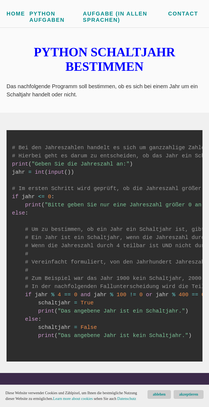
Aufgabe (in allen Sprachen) (115, 17)
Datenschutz (126, 399)
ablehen (159, 394)
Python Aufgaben (46, 17)
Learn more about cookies (73, 399)
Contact (183, 14)
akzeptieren (188, 394)
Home (16, 14)
